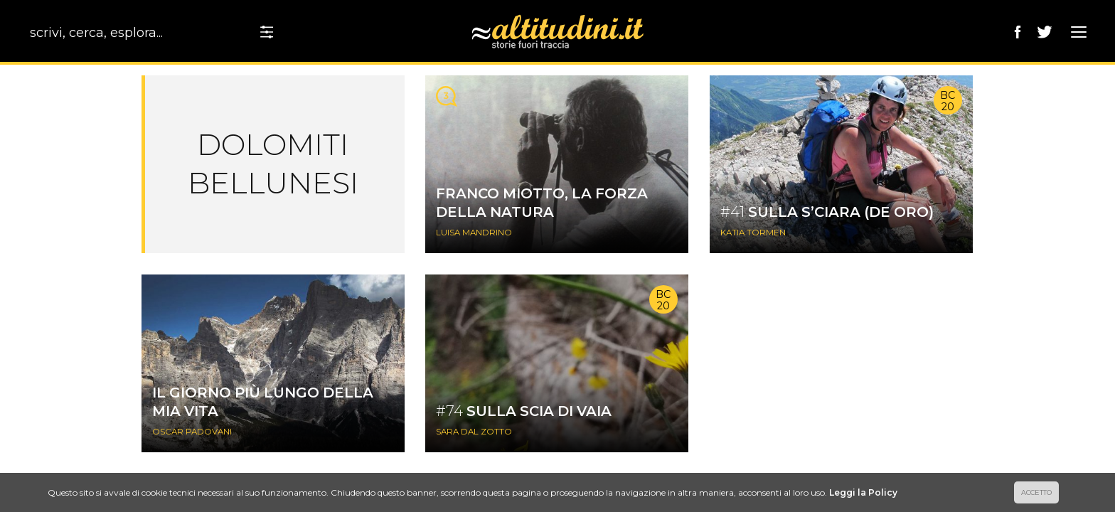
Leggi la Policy (863, 492)
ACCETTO (1036, 492)
